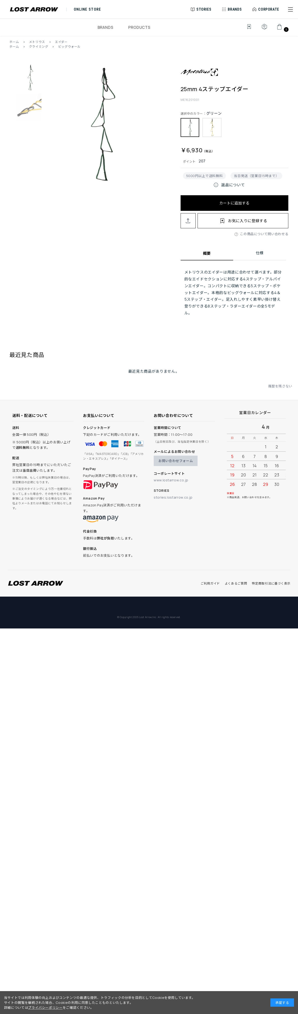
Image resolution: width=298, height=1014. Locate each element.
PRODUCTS (139, 27)
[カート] (282, 29)
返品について (229, 185)
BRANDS (105, 27)
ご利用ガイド (210, 583)
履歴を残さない (280, 392)
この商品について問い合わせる (264, 234)
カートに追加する (234, 203)
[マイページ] (264, 29)
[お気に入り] (246, 29)
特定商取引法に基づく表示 (271, 583)
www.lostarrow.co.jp (171, 480)
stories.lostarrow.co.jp (173, 497)
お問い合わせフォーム (175, 460)
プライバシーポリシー (45, 1007)
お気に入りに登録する (247, 220)
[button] (290, 9)
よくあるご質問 (236, 583)
